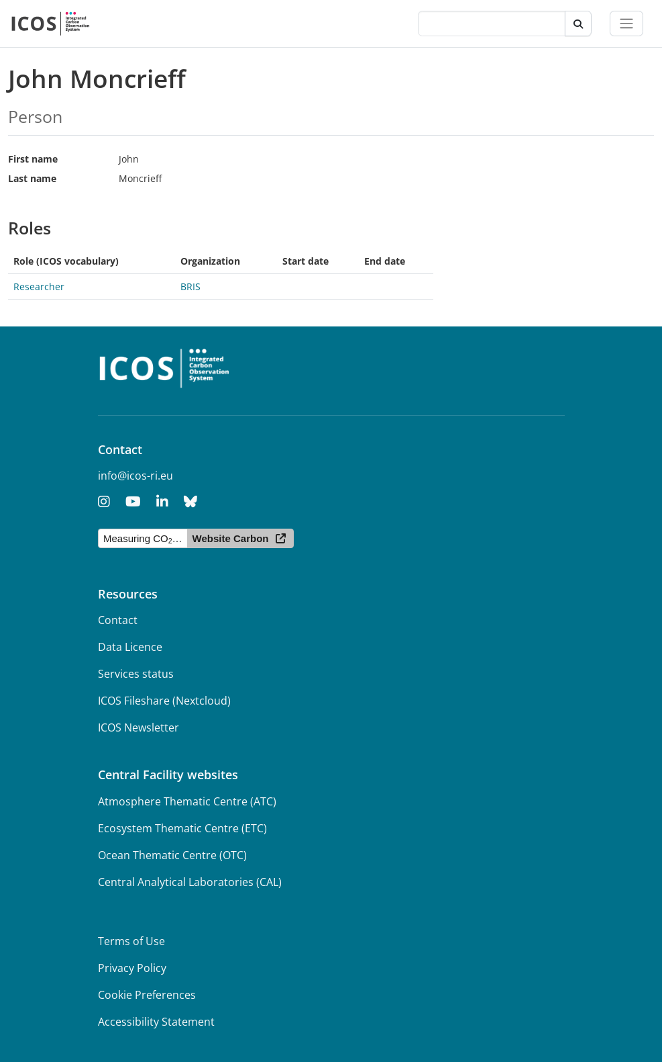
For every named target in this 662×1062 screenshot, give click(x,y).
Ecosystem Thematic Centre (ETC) (182, 828)
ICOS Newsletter (138, 727)
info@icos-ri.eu (135, 475)
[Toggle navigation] (626, 23)
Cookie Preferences (147, 994)
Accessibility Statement (156, 1021)
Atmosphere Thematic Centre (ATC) (187, 801)
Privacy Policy (132, 968)
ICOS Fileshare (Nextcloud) (164, 700)
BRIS (190, 286)
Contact (117, 620)
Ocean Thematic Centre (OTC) (172, 855)
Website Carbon (230, 538)
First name (33, 158)
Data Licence (130, 646)
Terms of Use (131, 941)
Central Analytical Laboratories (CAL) (190, 882)
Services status (136, 673)
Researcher (38, 286)
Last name (32, 178)
